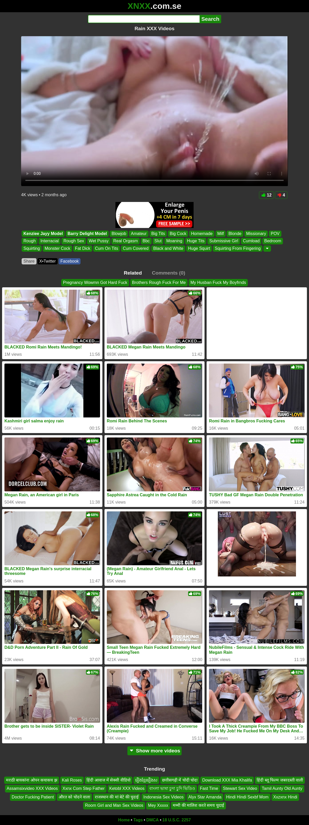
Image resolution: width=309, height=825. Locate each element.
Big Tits (158, 233)
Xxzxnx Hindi (285, 797)
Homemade (202, 233)
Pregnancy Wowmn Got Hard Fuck (95, 282)
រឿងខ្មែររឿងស (146, 780)
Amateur (138, 233)
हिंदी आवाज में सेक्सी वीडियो (108, 780)
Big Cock (178, 233)
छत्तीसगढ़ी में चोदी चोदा (179, 780)
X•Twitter (47, 261)
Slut (158, 241)
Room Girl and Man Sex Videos (114, 805)
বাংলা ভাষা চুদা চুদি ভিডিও (172, 788)
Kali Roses (72, 780)
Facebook (69, 261)
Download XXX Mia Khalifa (227, 780)
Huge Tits (196, 241)
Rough (29, 241)
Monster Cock (57, 248)
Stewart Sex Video (240, 788)
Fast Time (209, 788)
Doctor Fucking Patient (33, 797)
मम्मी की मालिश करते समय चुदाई (198, 805)
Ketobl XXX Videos (127, 788)
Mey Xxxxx (158, 805)
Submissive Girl (223, 241)
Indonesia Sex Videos (163, 797)
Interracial (49, 241)
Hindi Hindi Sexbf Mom (247, 797)
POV (275, 233)
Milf (220, 233)
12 (266, 195)
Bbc (146, 241)
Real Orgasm (125, 241)
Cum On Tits (106, 248)
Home (124, 820)
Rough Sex (73, 241)
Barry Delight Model (87, 233)
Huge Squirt (199, 248)
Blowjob (119, 233)
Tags (138, 820)
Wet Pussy (99, 241)
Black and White (168, 248)
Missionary (256, 233)
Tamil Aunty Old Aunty (282, 788)
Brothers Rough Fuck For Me (159, 282)
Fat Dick (82, 248)
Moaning (174, 241)
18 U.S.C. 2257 (176, 820)
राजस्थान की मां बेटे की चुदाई (117, 797)
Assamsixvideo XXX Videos (32, 788)
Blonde (235, 233)
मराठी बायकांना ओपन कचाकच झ (31, 780)
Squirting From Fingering (238, 248)
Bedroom (272, 241)
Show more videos (154, 750)
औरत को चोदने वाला (74, 797)
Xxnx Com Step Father (84, 788)
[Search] (144, 19)
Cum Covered (136, 248)
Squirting (31, 248)
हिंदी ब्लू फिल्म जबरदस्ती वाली (280, 780)
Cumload (251, 241)
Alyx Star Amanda (204, 797)
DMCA (152, 820)
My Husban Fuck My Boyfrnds (218, 282)
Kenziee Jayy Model (43, 233)
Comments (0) (168, 273)
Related (133, 273)
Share (29, 261)
